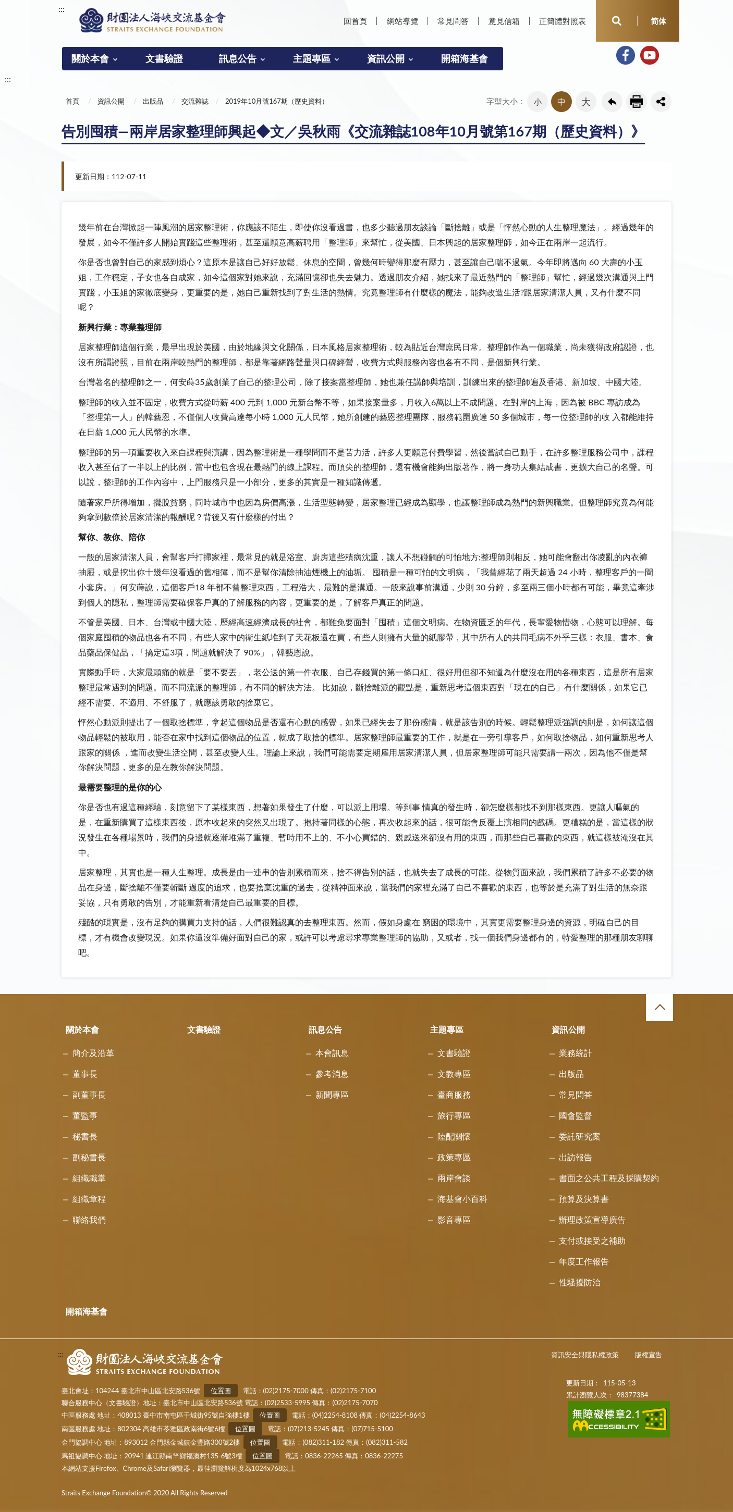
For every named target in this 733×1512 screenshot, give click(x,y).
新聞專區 (332, 1094)
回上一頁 (612, 101)
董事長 (84, 1074)
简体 (658, 21)
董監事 (84, 1115)
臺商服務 (454, 1094)
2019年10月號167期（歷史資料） (276, 101)
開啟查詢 (617, 21)
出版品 (153, 101)
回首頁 (355, 21)
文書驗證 (164, 58)
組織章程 (89, 1199)
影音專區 (454, 1219)
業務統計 (575, 1053)
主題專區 (312, 58)
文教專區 (454, 1074)
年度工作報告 (584, 1261)
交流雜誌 (195, 101)
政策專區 (454, 1157)
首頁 (72, 101)
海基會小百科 (462, 1199)
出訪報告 (575, 1157)
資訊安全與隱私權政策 (585, 1354)
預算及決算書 (584, 1199)
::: (61, 9)
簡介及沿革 (93, 1053)
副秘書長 (89, 1157)
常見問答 (453, 21)
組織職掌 (89, 1178)
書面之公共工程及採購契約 (609, 1178)
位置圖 (221, 1390)
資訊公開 (386, 58)
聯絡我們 (89, 1219)
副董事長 (89, 1094)
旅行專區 (454, 1115)
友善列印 (636, 101)
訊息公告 (237, 58)
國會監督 (575, 1115)
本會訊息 (332, 1053)
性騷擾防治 (580, 1282)
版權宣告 (648, 1354)
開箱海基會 (464, 58)
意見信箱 (504, 21)
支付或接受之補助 (592, 1240)
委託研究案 (580, 1136)
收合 (659, 1007)
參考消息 (332, 1074)
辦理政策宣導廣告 (592, 1219)
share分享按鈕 (661, 101)
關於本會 (90, 58)
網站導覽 (402, 21)
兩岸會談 (454, 1178)
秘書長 (84, 1136)
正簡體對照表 (562, 21)
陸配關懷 (454, 1136)
